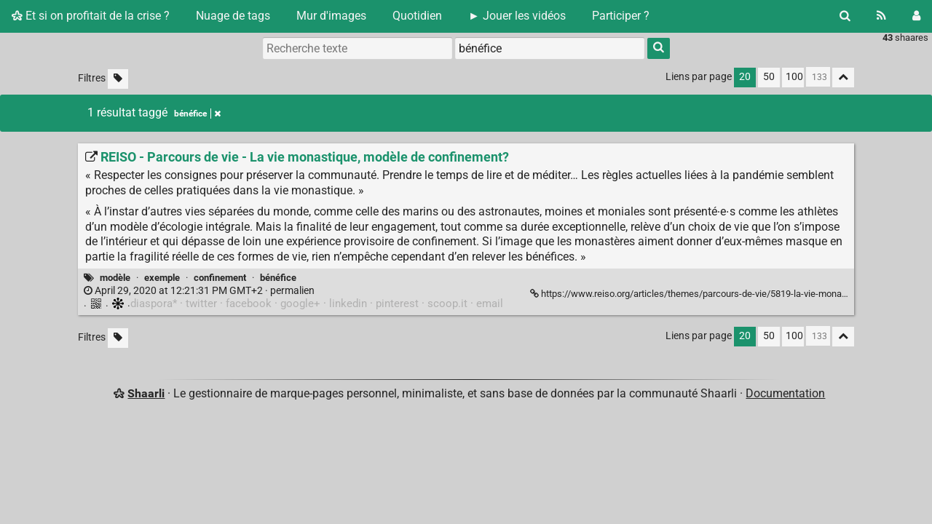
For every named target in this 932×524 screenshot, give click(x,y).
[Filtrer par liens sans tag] (118, 79)
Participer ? (620, 16)
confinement (220, 277)
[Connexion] (916, 16)
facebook (249, 303)
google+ (300, 303)
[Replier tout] (843, 77)
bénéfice (278, 277)
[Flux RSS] (881, 16)
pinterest (397, 303)
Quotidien (417, 16)
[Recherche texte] (357, 48)
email (489, 303)
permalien (199, 291)
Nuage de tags (233, 16)
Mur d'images (331, 16)
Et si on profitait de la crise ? (91, 16)
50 (769, 77)
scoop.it (447, 303)
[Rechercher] (845, 16)
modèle (115, 277)
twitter (201, 303)
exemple (162, 277)
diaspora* (153, 303)
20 (745, 77)
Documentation (785, 393)
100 (794, 77)
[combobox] (549, 48)
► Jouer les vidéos (517, 16)
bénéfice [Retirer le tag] (197, 113)
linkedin (348, 303)
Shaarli (146, 393)
